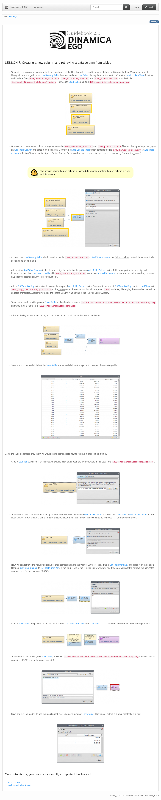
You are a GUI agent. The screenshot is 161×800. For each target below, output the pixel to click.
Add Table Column (23, 150)
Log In (149, 7)
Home (37, 7)
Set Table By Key (25, 286)
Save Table (50, 302)
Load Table (83, 75)
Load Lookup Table (50, 75)
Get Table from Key (118, 565)
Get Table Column (93, 514)
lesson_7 (13, 17)
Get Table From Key (74, 623)
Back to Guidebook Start (19, 785)
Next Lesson (13, 782)
